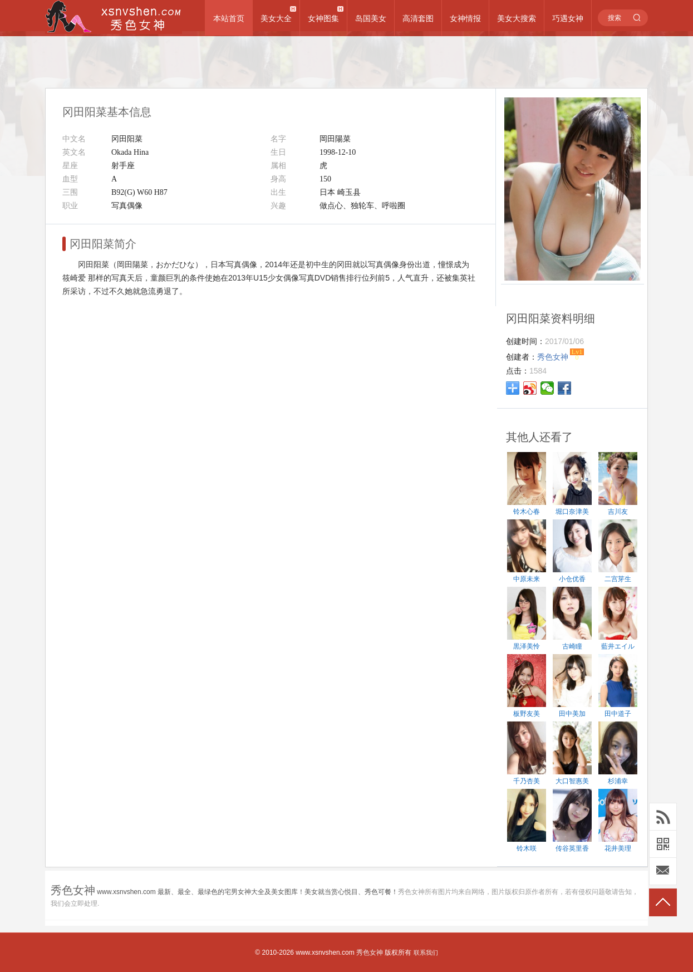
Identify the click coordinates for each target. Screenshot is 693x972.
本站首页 (228, 18)
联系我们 (426, 952)
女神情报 (465, 18)
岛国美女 (370, 18)
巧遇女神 (567, 18)
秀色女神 (369, 952)
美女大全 (276, 18)
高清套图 (418, 18)
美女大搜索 (516, 18)
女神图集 (323, 18)
